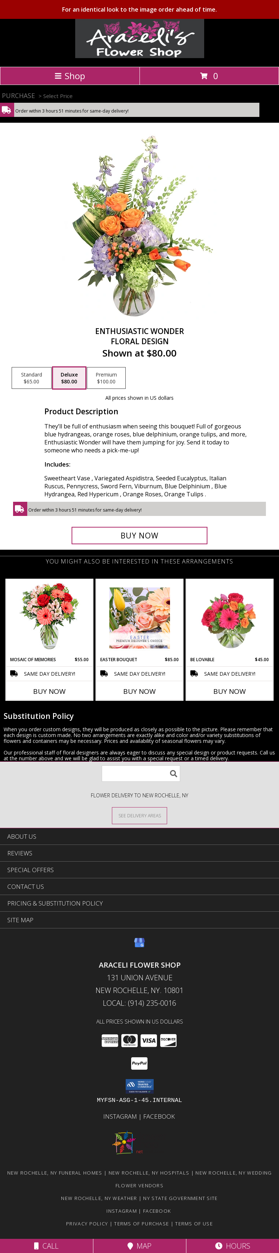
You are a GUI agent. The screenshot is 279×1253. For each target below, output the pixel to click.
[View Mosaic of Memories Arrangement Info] (49, 618)
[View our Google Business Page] (139, 946)
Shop (69, 76)
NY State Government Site (180, 1198)
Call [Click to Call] (46, 1246)
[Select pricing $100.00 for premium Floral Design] (106, 377)
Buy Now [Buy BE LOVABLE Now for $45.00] (229, 691)
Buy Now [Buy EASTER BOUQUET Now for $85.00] (139, 691)
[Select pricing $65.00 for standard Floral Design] (31, 377)
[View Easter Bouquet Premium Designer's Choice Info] (139, 618)
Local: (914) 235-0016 (139, 1003)
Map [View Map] (139, 1246)
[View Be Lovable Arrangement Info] (229, 618)
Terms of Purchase (141, 1223)
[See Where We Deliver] (139, 815)
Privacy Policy (87, 1223)
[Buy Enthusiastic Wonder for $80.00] (139, 535)
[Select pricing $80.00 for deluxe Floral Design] (69, 377)
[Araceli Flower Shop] (139, 56)
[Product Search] (141, 773)
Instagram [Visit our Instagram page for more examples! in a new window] (120, 1116)
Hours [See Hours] (232, 1246)
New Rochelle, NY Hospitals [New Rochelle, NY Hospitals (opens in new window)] (149, 1172)
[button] (140, 1086)
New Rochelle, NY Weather (99, 1198)
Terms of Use (194, 1223)
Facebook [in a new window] (159, 1116)
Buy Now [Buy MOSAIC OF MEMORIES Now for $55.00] (49, 691)
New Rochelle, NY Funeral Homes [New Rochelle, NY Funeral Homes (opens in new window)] (54, 1172)
